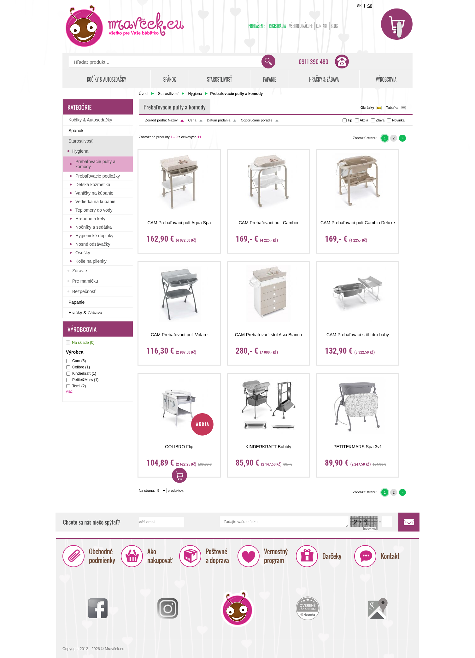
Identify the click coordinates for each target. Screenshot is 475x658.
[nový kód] (370, 529)
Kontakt (322, 26)
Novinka (398, 120)
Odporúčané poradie (256, 120)
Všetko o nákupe (301, 26)
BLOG (334, 26)
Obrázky (367, 107)
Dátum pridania (219, 120)
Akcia (364, 120)
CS (369, 6)
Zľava (380, 120)
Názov (173, 120)
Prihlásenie (257, 26)
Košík (397, 24)
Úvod (143, 93)
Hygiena (195, 93)
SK (359, 6)
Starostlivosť (168, 93)
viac (69, 391)
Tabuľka (392, 107)
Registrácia (277, 26)
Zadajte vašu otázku (284, 522)
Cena (192, 120)
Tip (350, 120)
